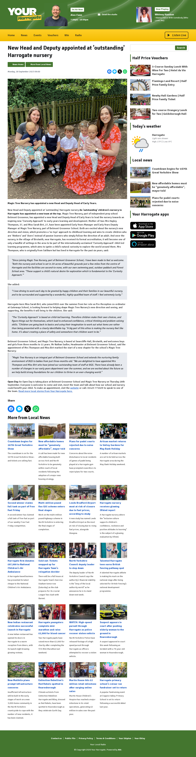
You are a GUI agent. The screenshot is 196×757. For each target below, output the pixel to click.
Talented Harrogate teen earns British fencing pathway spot (113, 556)
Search (181, 47)
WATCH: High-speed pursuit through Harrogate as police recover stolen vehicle (82, 619)
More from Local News (40, 64)
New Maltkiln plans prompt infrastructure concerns (21, 675)
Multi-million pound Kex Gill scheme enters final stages (52, 498)
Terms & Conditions (105, 738)
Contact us (56, 738)
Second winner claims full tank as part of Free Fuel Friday (21, 498)
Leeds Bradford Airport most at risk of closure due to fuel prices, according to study (82, 500)
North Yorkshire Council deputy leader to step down (82, 556)
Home (11, 35)
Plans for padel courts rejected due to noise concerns (82, 436)
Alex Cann (76, 15)
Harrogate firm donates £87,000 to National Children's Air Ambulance (21, 558)
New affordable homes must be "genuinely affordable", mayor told (52, 436)
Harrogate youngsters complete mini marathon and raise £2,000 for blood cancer (52, 619)
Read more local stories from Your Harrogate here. (46, 391)
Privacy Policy (86, 738)
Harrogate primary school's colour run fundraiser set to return (113, 675)
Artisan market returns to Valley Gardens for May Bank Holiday (113, 436)
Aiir (119, 749)
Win (66, 35)
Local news (142, 160)
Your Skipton (125, 738)
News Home (18, 64)
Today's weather (146, 126)
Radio (78, 35)
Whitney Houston (164, 14)
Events (37, 35)
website (74, 388)
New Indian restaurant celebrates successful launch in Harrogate (21, 617)
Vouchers (53, 35)
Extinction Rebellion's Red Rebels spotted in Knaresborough (52, 675)
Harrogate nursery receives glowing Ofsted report (113, 498)
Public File (70, 738)
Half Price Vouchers (150, 58)
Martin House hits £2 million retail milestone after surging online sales (82, 677)
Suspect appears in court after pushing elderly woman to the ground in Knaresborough (113, 621)
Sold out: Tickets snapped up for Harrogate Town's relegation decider (52, 558)
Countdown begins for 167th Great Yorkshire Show (21, 436)
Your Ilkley (139, 738)
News (24, 35)
